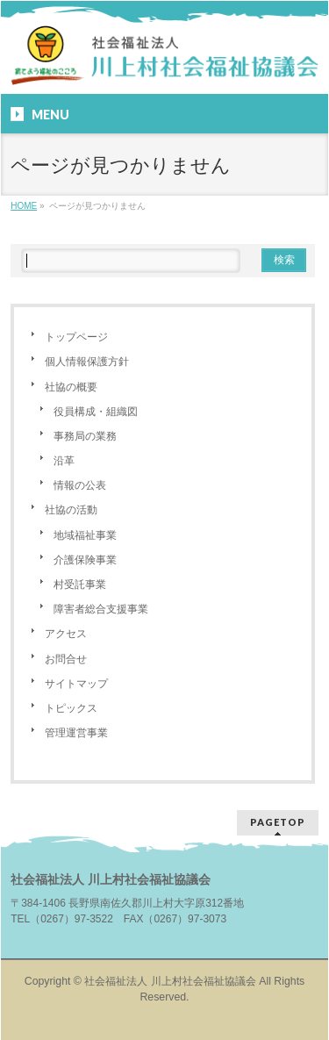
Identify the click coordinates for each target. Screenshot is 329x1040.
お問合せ (66, 659)
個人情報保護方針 (87, 361)
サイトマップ (76, 684)
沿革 (64, 461)
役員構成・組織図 (96, 411)
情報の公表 (80, 485)
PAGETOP (277, 822)
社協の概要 (71, 387)
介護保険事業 (85, 560)
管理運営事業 (76, 733)
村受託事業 (80, 584)
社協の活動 (71, 510)
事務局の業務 (85, 436)
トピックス (71, 708)
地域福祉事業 (85, 535)
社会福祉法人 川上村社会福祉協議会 (169, 981)
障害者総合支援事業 (101, 609)
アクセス (66, 634)
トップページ (76, 337)
